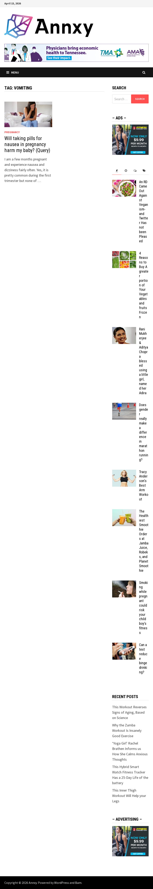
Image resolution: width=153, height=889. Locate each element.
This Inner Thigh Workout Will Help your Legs (129, 795)
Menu (12, 72)
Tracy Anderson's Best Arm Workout (143, 485)
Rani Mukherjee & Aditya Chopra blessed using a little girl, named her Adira (143, 361)
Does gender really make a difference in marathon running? (143, 432)
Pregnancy (12, 132)
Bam (78, 883)
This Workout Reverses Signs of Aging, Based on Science (129, 712)
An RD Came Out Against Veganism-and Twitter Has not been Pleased (143, 211)
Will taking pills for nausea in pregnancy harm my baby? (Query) (27, 144)
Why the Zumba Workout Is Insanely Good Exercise (126, 730)
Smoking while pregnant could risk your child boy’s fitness (143, 608)
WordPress (61, 883)
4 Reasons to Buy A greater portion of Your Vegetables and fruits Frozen (143, 285)
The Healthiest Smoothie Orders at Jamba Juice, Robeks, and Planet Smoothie (143, 541)
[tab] (116, 171)
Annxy (33, 883)
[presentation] (116, 171)
